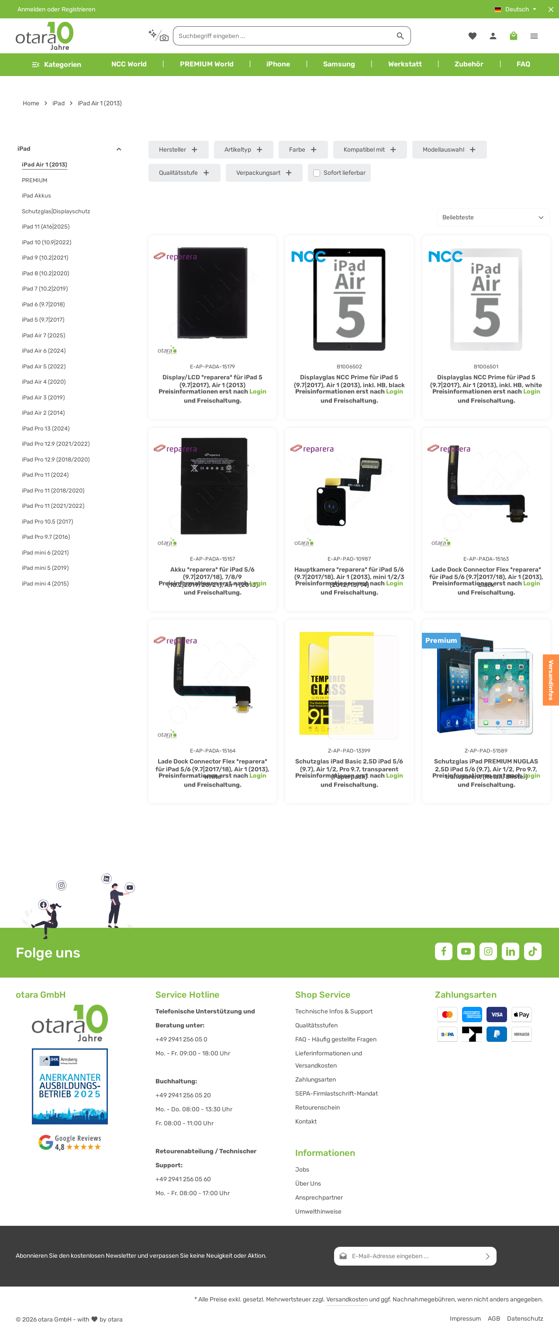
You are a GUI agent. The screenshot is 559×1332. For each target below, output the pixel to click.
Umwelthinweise (318, 1211)
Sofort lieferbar (345, 173)
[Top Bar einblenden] (533, 36)
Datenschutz (525, 1318)
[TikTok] (533, 951)
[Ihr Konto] (492, 36)
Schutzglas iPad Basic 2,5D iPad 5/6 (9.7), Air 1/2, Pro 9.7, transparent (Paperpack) (349, 769)
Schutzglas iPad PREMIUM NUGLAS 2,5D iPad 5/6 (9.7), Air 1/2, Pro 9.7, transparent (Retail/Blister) (486, 769)
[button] (119, 149)
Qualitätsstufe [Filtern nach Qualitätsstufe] (184, 173)
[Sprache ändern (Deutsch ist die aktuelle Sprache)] (515, 9)
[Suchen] (400, 35)
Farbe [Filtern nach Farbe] (303, 149)
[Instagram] (488, 951)
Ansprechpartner (319, 1197)
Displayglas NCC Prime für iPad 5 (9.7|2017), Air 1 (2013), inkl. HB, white (486, 381)
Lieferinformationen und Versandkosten (328, 1059)
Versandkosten (347, 1299)
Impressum (465, 1318)
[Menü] (56, 64)
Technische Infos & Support (334, 1011)
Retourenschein (317, 1107)
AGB (494, 1318)
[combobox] (282, 35)
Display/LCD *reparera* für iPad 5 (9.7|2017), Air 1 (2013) (212, 381)
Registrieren (78, 9)
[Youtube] (466, 951)
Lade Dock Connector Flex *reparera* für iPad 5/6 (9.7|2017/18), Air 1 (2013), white (212, 769)
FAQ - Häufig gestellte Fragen (335, 1039)
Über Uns (308, 1183)
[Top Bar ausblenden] (551, 9)
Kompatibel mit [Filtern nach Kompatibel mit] (370, 149)
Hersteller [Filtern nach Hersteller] (178, 149)
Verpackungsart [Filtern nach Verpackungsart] (264, 173)
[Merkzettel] (472, 36)
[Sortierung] (493, 217)
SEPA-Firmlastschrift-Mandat (336, 1093)
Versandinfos (551, 680)
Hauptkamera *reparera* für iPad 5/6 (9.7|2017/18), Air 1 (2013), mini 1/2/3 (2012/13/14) (349, 577)
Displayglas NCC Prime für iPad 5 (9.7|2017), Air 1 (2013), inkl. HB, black (349, 381)
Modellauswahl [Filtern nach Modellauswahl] (449, 149)
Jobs (302, 1169)
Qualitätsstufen (316, 1025)
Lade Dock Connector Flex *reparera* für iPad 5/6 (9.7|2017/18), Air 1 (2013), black (486, 577)
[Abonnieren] (488, 1256)
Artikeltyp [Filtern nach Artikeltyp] (243, 149)
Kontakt (306, 1121)
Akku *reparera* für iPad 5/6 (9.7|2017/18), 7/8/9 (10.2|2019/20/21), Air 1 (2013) (212, 577)
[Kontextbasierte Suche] (158, 35)
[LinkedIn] (510, 951)
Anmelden (31, 9)
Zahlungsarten (315, 1079)
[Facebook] (443, 951)
